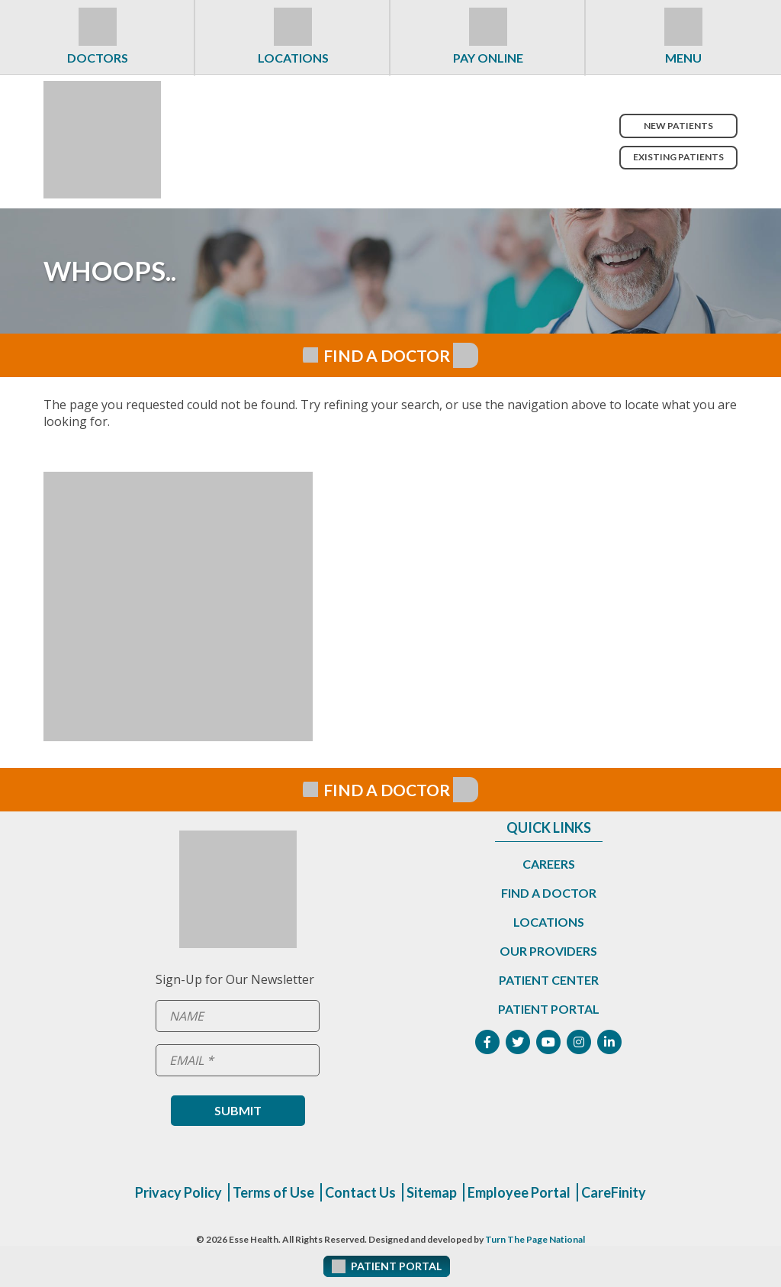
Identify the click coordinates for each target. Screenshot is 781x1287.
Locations (293, 57)
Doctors (97, 57)
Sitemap (432, 1192)
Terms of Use (273, 1192)
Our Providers (548, 950)
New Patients (678, 125)
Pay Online (488, 57)
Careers (548, 863)
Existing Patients (678, 157)
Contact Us (360, 1192)
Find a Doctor (548, 892)
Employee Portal (519, 1192)
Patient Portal (548, 1009)
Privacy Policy (178, 1192)
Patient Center (549, 980)
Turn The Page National (535, 1239)
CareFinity (613, 1192)
